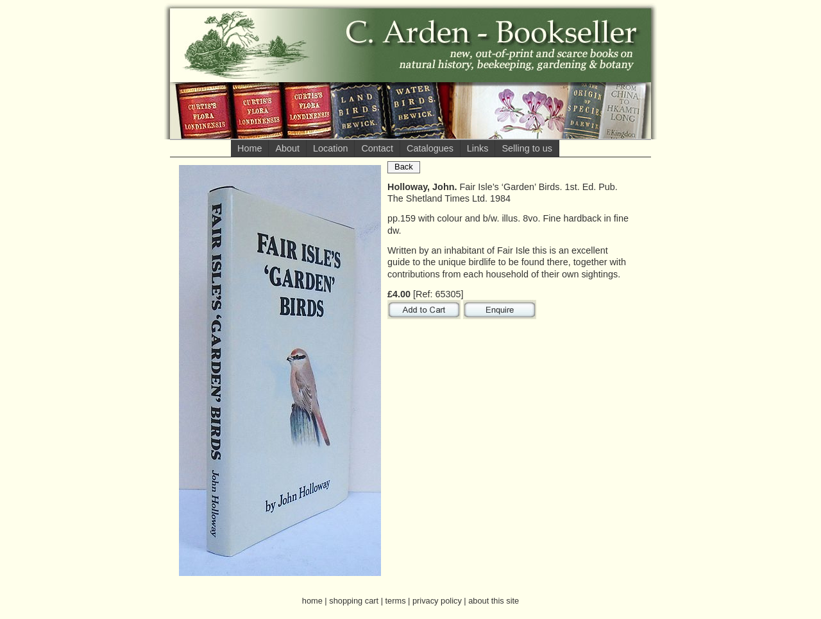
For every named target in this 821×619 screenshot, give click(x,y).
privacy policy (437, 601)
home (312, 601)
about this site (493, 601)
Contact (377, 148)
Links (478, 148)
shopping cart (353, 601)
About (287, 148)
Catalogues (430, 148)
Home (249, 148)
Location (330, 148)
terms (395, 601)
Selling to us (527, 148)
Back (403, 166)
